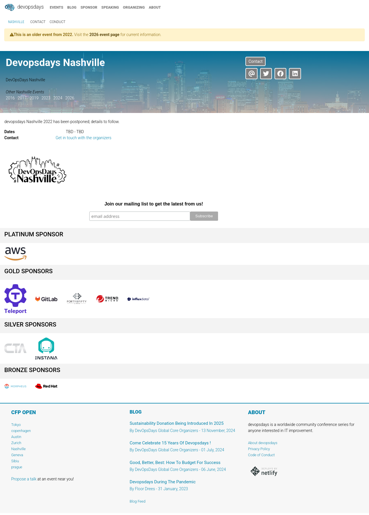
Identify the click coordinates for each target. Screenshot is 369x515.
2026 (69, 98)
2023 (45, 98)
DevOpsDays (24, 7)
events (56, 7)
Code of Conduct (261, 455)
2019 (34, 98)
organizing (134, 7)
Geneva (17, 455)
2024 (57, 98)
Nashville (16, 22)
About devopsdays (262, 443)
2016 (10, 98)
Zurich (16, 443)
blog (72, 7)
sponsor (88, 7)
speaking (110, 7)
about (155, 7)
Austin (16, 437)
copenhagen (21, 431)
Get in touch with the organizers (83, 137)
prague (16, 467)
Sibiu (15, 461)
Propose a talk (23, 479)
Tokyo (16, 424)
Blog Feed (137, 501)
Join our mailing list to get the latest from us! (154, 203)
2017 (22, 98)
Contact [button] (256, 61)
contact (38, 22)
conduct (57, 22)
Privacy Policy (259, 449)
